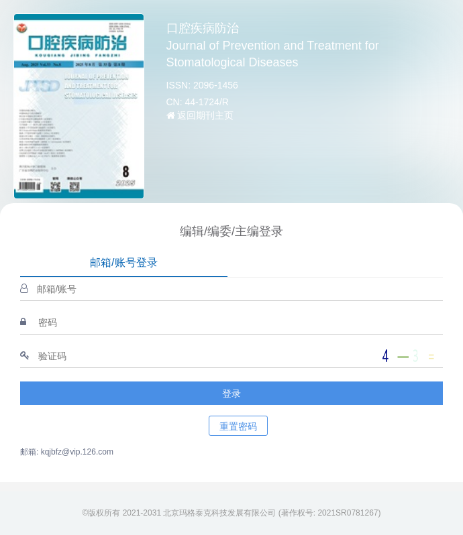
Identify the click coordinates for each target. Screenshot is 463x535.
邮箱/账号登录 (123, 262)
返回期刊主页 (200, 115)
